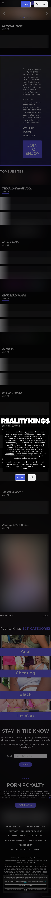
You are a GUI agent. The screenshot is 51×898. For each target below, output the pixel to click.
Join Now (41, 4)
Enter (20, 477)
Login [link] (26, 4)
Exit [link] (32, 477)
